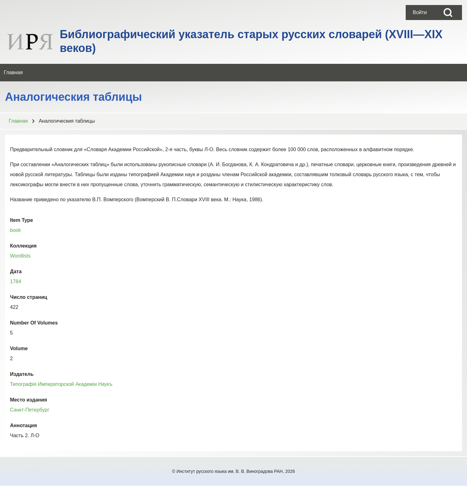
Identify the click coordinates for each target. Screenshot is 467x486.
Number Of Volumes (34, 322)
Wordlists (20, 255)
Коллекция (23, 245)
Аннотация (23, 425)
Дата (16, 271)
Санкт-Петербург (29, 409)
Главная (18, 121)
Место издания (28, 399)
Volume (19, 348)
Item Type (21, 220)
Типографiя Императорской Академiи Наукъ (61, 384)
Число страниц (28, 297)
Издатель (21, 374)
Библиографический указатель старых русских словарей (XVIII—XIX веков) (251, 41)
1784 (15, 281)
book (15, 230)
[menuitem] (420, 12)
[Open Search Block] (448, 12)
